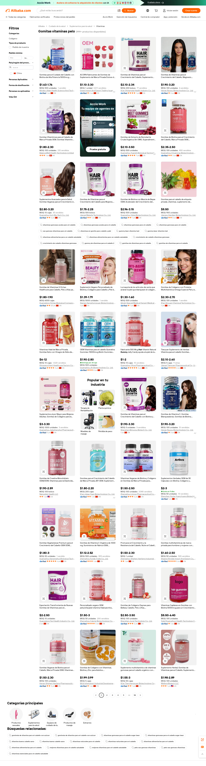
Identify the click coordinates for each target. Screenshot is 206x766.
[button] (119, 10)
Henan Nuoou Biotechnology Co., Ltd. (177, 90)
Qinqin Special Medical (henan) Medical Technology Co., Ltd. (138, 303)
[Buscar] (129, 10)
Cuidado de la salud (57, 26)
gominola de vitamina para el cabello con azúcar (29, 735)
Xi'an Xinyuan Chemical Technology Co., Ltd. (179, 303)
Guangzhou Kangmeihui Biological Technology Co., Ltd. (57, 559)
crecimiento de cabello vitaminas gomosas (151, 237)
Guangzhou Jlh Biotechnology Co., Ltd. (96, 367)
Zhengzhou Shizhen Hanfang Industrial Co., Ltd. (138, 559)
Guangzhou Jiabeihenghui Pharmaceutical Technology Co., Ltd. (57, 430)
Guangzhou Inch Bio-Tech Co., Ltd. (54, 215)
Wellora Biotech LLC (170, 683)
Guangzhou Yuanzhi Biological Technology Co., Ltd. (138, 153)
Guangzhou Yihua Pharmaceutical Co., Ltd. (138, 365)
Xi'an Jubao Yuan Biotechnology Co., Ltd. (97, 494)
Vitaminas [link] (100, 26)
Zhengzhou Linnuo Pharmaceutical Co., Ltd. (138, 494)
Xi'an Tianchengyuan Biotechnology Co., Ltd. (138, 683)
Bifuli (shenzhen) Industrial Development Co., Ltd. (98, 683)
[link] (202, 739)
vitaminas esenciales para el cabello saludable (28, 754)
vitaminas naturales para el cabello (85, 741)
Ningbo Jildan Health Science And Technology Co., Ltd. (57, 90)
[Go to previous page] (95, 695)
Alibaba (41, 26)
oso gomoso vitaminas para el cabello (56, 231)
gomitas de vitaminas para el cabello (135, 243)
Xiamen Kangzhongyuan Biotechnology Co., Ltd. (98, 303)
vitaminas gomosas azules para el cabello (57, 225)
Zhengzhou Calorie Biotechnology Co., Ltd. (98, 621)
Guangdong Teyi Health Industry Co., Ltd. (57, 621)
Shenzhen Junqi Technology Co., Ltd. (136, 621)
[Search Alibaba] (77, 10)
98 (135, 695)
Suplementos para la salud (81, 26)
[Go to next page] (140, 695)
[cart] (157, 11)
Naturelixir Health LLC (48, 494)
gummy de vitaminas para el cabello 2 (98, 243)
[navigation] (21, 361)
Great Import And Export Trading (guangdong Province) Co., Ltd (98, 90)
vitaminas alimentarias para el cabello (157, 741)
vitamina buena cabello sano (21, 741)
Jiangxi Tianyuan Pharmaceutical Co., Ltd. (179, 365)
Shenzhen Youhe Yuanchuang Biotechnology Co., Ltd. (179, 496)
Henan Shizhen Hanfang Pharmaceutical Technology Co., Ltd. (57, 683)
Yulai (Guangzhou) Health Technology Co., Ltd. (179, 621)
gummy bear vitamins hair (127, 231)
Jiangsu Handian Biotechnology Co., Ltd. (178, 215)
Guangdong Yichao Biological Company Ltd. (57, 303)
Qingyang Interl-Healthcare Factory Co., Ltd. (57, 365)
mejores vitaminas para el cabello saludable (65, 747)
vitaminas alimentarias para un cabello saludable (60, 237)
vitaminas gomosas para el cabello (136, 225)
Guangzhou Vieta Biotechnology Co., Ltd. (138, 215)
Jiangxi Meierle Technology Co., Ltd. (95, 215)
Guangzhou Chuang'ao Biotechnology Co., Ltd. (179, 153)
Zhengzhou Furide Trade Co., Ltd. (94, 559)
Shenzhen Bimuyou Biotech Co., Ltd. (136, 430)
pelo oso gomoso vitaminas (144, 747)
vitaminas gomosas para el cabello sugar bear (120, 735)
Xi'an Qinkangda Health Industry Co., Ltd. (138, 90)
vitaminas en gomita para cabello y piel (94, 231)
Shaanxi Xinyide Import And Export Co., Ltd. (179, 559)
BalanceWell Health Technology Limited (56, 153)
